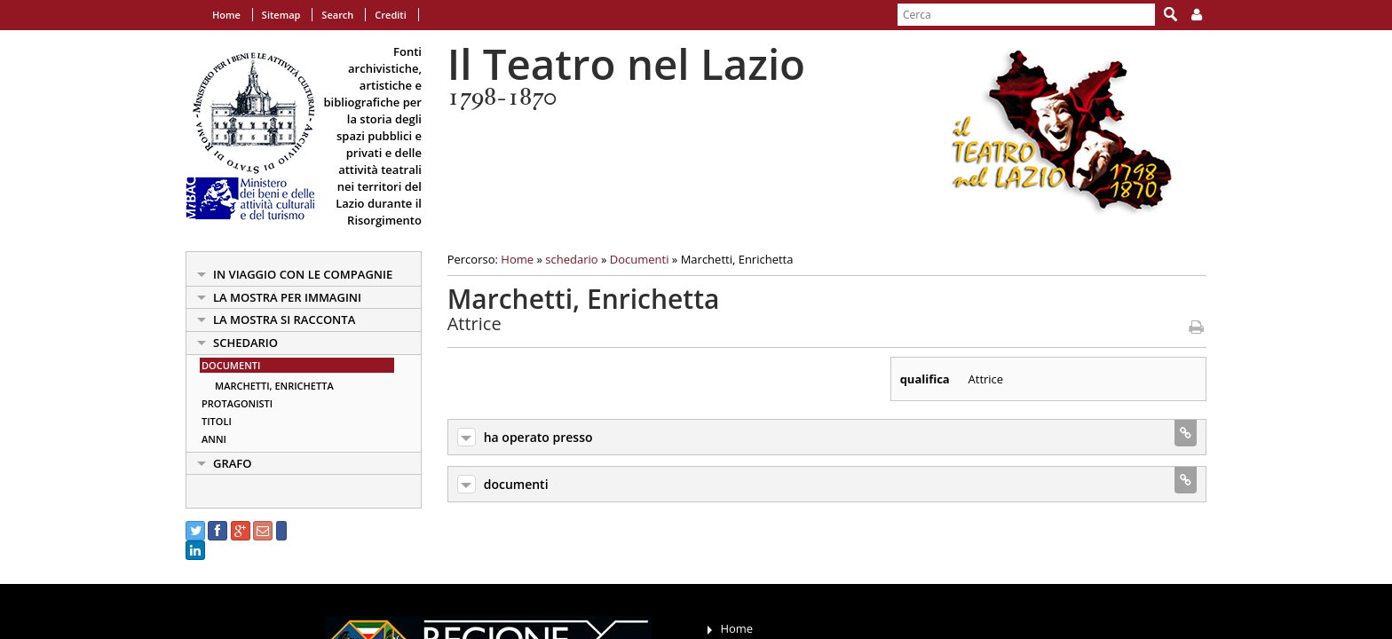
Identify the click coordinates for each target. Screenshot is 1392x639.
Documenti (231, 365)
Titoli (217, 421)
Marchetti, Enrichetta (274, 385)
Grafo (232, 463)
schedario (245, 343)
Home (226, 14)
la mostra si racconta (284, 319)
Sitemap (281, 14)
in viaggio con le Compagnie (302, 274)
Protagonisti (237, 403)
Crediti (390, 14)
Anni (214, 439)
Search (337, 14)
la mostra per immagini (287, 297)
